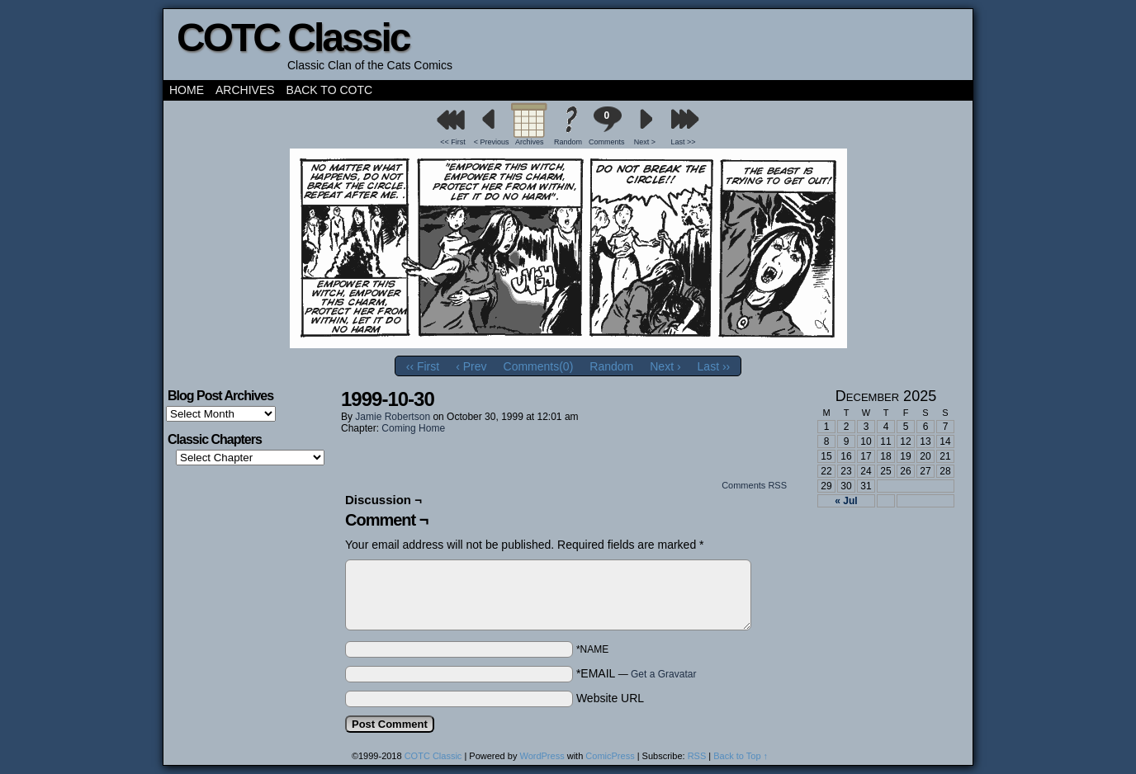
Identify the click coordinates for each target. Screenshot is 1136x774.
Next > (645, 142)
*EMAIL (636, 673)
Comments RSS (754, 485)
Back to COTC (329, 90)
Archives (245, 90)
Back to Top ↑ (740, 756)
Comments (607, 126)
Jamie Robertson (392, 416)
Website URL (610, 698)
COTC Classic (293, 37)
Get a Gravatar (663, 674)
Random (568, 142)
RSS (697, 756)
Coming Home (413, 428)
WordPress (541, 756)
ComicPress (609, 756)
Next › (665, 366)
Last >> (683, 142)
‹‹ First (422, 366)
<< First (453, 142)
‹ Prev (471, 366)
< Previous (491, 142)
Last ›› (714, 366)
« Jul (846, 501)
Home (186, 90)
